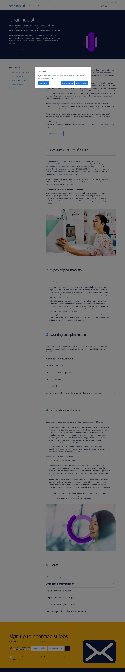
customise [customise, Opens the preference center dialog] (43, 83)
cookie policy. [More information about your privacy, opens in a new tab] (50, 78)
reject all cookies (67, 83)
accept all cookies (81, 83)
